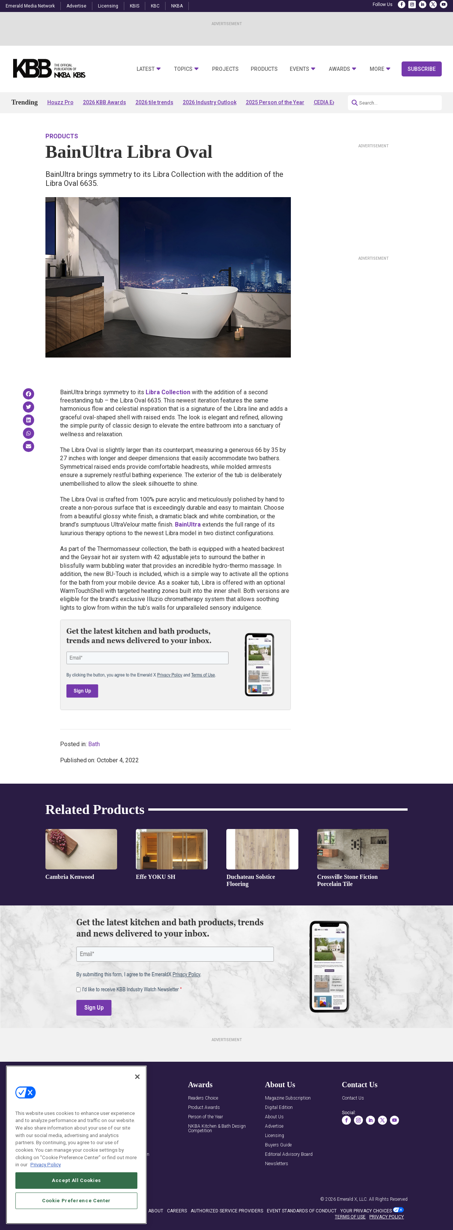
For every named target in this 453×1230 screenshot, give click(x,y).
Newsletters (276, 1163)
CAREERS (177, 1211)
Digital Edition (279, 1107)
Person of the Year (205, 1117)
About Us (274, 1117)
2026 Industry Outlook (209, 102)
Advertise (76, 6)
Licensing (108, 6)
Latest (146, 69)
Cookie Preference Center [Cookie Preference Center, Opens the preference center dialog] (76, 1200)
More (377, 69)
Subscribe (422, 69)
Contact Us (353, 1098)
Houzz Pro (60, 102)
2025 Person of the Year (275, 102)
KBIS (134, 6)
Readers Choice (203, 1098)
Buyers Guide (278, 1145)
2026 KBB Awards (104, 102)
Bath (94, 744)
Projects (225, 69)
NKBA (177, 6)
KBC (155, 6)
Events (299, 69)
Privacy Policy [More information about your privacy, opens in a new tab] (45, 1164)
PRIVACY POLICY (386, 1217)
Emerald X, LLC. (352, 1199)
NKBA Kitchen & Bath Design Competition (217, 1128)
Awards (339, 69)
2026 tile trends (154, 102)
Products (264, 69)
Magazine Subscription (288, 1098)
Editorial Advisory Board (289, 1154)
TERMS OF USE (350, 1217)
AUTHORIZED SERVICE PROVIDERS (227, 1211)
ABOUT (155, 1211)
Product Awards (204, 1107)
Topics (183, 69)
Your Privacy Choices (366, 1211)
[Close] (137, 1076)
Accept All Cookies (76, 1180)
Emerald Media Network (30, 6)
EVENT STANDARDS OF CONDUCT (302, 1211)
